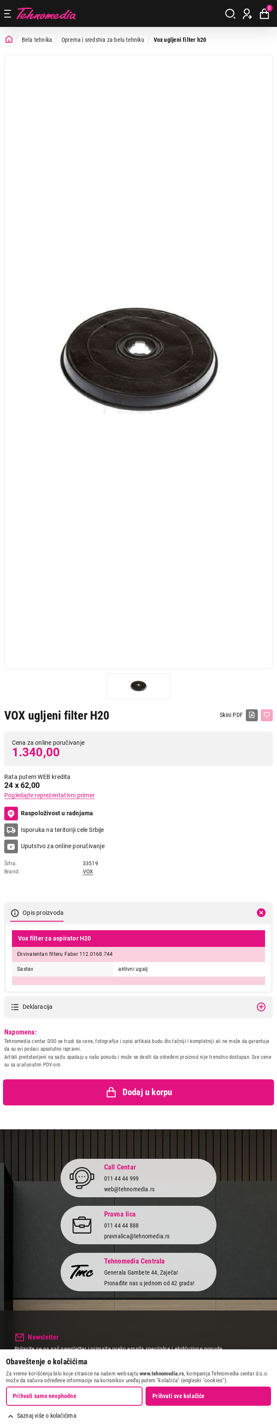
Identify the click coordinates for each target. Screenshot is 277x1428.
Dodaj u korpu (138, 1092)
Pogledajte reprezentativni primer (49, 795)
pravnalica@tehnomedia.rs (137, 1236)
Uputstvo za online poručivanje (63, 846)
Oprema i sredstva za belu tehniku (102, 39)
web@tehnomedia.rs (129, 1189)
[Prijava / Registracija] (247, 14)
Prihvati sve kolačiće (178, 1396)
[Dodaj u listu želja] (267, 715)
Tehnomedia (46, 13)
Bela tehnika (37, 39)
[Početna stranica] (9, 39)
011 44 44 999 (121, 1178)
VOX (88, 872)
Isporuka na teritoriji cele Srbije (62, 829)
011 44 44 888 (121, 1225)
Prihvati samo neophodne (44, 1396)
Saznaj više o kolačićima (46, 1415)
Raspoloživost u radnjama (48, 813)
